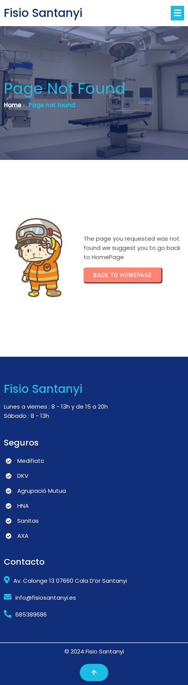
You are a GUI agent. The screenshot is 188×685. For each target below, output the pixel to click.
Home (12, 105)
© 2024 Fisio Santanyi (94, 651)
